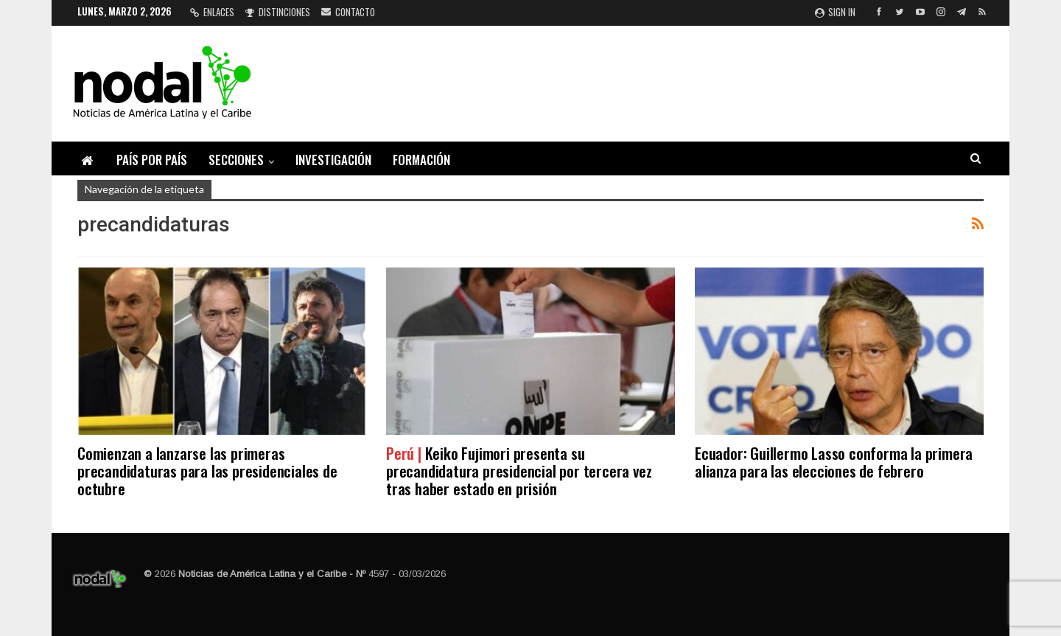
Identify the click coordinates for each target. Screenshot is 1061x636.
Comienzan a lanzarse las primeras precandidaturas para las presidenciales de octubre (207, 470)
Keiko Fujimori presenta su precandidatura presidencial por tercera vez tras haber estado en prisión (518, 470)
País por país (151, 159)
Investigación (333, 159)
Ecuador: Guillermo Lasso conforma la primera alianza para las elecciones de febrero (834, 461)
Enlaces (212, 11)
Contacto (348, 11)
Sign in (835, 11)
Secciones (236, 159)
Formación (421, 159)
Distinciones (277, 11)
